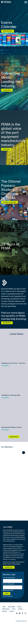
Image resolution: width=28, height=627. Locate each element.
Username (9, 577)
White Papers (6, 609)
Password (8, 584)
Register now (7, 31)
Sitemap (4, 611)
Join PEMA (6, 149)
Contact (11, 611)
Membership (7, 322)
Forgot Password (8, 596)
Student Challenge (9, 202)
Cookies (20, 609)
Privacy (19, 606)
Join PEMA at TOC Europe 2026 (10, 395)
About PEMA (11, 606)
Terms (13, 609)
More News (14, 436)
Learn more (7, 90)
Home (3, 606)
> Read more (5, 365)
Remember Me (8, 590)
